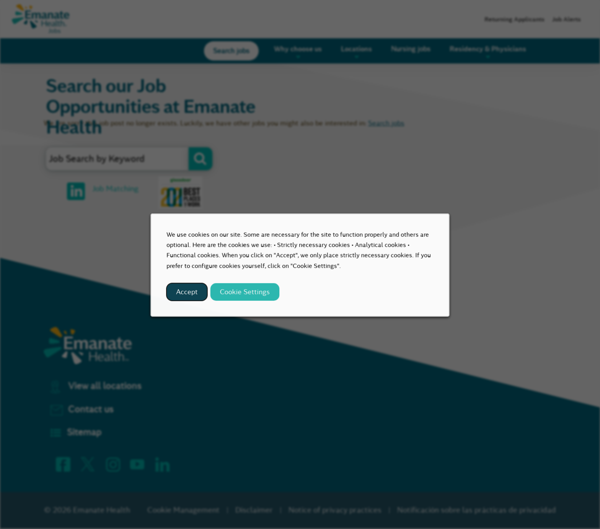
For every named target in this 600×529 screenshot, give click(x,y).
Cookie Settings (247, 294)
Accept (191, 294)
